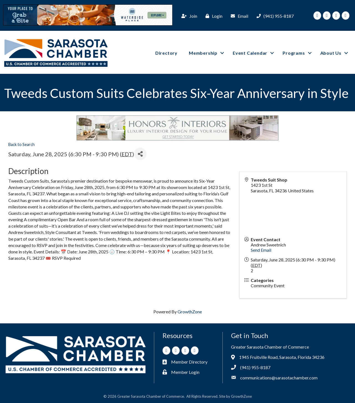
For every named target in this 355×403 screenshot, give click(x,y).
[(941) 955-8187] (274, 15)
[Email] (238, 15)
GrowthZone (190, 311)
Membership (203, 52)
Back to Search (21, 144)
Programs (294, 52)
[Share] (140, 153)
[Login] (212, 15)
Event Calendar (250, 52)
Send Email (261, 249)
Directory (166, 52)
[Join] (188, 15)
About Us (330, 52)
